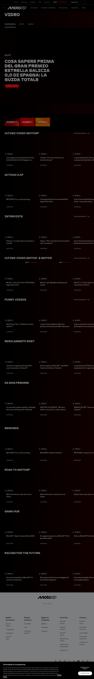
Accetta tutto (85, 673)
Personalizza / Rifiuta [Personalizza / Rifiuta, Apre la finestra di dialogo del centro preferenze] (85, 668)
